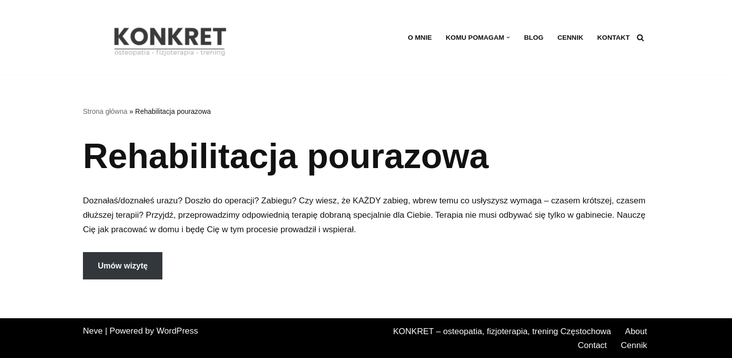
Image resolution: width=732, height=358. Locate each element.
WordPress (177, 331)
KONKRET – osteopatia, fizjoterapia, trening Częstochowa (502, 331)
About (636, 331)
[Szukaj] (640, 37)
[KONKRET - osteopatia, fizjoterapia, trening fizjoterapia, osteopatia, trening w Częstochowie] (172, 41)
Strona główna (105, 111)
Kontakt (613, 37)
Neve (93, 331)
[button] (508, 37)
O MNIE (420, 37)
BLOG (533, 37)
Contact (592, 345)
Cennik (570, 37)
